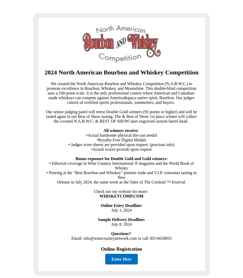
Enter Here (121, 259)
